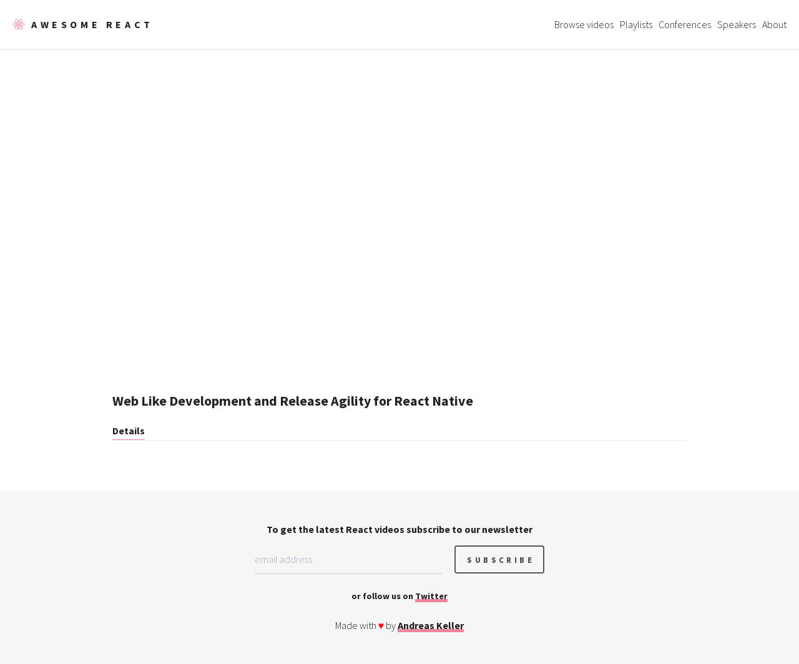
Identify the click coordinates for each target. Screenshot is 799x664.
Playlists (636, 24)
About (774, 24)
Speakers (736, 24)
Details (128, 430)
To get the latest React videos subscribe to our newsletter (399, 529)
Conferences (685, 24)
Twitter (431, 596)
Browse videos (584, 24)
